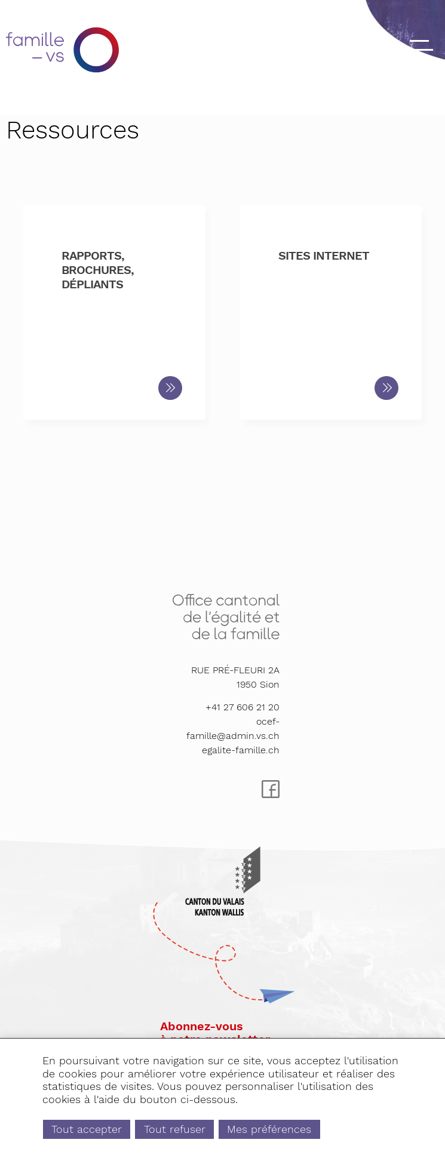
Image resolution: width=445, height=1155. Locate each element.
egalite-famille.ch (241, 750)
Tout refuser (174, 1129)
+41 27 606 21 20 (242, 707)
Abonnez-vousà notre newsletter (215, 1033)
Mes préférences (269, 1129)
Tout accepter (86, 1129)
